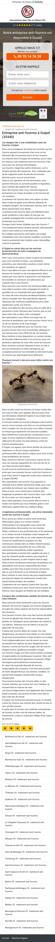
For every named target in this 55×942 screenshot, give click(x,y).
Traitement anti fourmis (13, 126)
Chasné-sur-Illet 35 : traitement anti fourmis (25, 845)
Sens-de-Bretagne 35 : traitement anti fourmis (26, 852)
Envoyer (27, 97)
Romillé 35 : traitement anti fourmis (21, 921)
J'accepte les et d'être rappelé (29, 90)
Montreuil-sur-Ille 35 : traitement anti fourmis (26, 736)
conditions (27, 90)
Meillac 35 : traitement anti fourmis (21, 904)
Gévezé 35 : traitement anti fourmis (21, 815)
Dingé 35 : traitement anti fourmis (20, 753)
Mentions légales (20, 938)
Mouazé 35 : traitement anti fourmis (22, 838)
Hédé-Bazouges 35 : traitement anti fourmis (25, 766)
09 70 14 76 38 (27, 57)
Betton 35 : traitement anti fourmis (21, 881)
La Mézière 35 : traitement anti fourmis (23, 786)
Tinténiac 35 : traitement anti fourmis (22, 792)
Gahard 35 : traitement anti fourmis (21, 898)
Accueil (5, 938)
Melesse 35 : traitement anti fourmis (22, 779)
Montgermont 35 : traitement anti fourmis (24, 927)
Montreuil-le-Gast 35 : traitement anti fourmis (26, 759)
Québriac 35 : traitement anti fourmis (22, 799)
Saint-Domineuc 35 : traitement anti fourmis (25, 865)
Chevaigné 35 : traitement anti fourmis (23, 832)
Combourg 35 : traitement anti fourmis (23, 858)
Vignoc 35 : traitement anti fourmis (21, 773)
